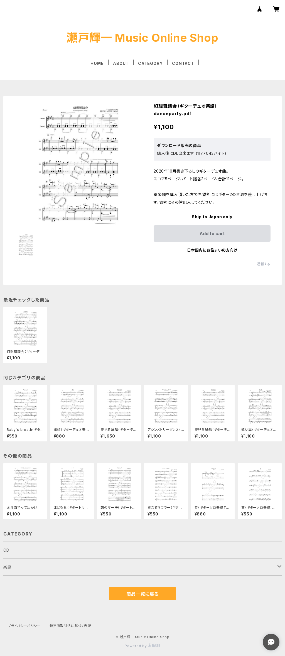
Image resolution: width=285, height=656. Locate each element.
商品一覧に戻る (142, 594)
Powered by (142, 646)
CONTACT (183, 63)
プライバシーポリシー (24, 626)
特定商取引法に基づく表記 (70, 626)
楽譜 (7, 567)
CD (6, 550)
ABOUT (121, 63)
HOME (97, 63)
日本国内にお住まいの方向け (212, 250)
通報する (264, 264)
